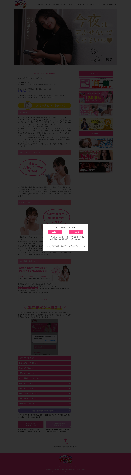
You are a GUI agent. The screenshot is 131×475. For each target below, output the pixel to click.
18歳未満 (76, 232)
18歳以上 (55, 232)
